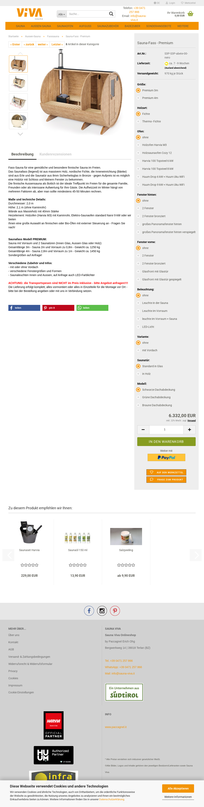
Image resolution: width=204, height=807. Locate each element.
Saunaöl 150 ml (77, 550)
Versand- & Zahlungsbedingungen (29, 656)
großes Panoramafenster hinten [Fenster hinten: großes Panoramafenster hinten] (159, 224)
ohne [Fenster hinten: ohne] (142, 200)
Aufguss (85, 26)
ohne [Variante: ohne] (142, 342)
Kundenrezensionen (55, 154)
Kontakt (13, 642)
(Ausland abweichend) (175, 68)
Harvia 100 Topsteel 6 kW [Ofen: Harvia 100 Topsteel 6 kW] (155, 160)
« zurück (29, 44)
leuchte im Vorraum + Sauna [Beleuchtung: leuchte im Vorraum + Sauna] (157, 318)
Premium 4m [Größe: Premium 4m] (147, 98)
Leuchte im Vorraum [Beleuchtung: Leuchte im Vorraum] (152, 310)
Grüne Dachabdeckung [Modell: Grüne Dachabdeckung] (154, 397)
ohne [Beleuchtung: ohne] (142, 295)
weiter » (43, 44)
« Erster (15, 44)
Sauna (20, 26)
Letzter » (57, 44)
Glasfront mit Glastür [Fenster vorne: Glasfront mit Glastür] (152, 271)
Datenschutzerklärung (111, 799)
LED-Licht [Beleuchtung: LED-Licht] (145, 326)
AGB (11, 649)
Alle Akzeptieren (178, 788)
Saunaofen (65, 26)
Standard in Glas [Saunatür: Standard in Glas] (150, 366)
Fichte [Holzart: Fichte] (143, 113)
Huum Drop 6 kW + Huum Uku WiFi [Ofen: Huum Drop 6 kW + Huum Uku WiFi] (160, 176)
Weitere (183, 26)
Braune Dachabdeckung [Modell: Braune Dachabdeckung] (154, 405)
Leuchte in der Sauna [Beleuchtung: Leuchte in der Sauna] (152, 302)
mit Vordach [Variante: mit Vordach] (147, 350)
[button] (157, 3)
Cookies (13, 678)
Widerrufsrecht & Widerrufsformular (30, 664)
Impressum (15, 685)
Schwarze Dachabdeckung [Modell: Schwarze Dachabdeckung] (156, 389)
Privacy (13, 671)
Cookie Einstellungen (21, 692)
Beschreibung (22, 154)
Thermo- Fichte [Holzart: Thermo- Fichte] (149, 121)
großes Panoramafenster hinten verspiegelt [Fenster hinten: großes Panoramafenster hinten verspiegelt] (166, 232)
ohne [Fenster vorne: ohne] (142, 248)
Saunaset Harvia (29, 550)
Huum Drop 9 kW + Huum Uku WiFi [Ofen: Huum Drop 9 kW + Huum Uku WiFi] (160, 184)
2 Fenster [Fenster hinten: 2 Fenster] (145, 208)
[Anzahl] (166, 429)
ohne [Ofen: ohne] (142, 137)
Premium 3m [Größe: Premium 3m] (147, 90)
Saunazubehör (108, 26)
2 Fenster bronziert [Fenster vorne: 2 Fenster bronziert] (151, 263)
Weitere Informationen (178, 796)
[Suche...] (62, 14)
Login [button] (170, 3)
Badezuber (132, 26)
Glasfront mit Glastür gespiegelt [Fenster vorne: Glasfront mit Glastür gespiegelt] (159, 279)
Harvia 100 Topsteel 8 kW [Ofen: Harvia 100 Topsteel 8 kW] (155, 168)
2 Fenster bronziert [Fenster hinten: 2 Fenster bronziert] (151, 216)
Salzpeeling (126, 550)
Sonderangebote (158, 26)
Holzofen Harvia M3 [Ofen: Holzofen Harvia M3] (152, 144)
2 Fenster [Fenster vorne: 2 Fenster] (145, 255)
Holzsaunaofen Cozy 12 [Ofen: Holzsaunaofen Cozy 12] (154, 152)
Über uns (13, 635)
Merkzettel (188, 3)
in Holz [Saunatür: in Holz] (144, 373)
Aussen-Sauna (41, 26)
